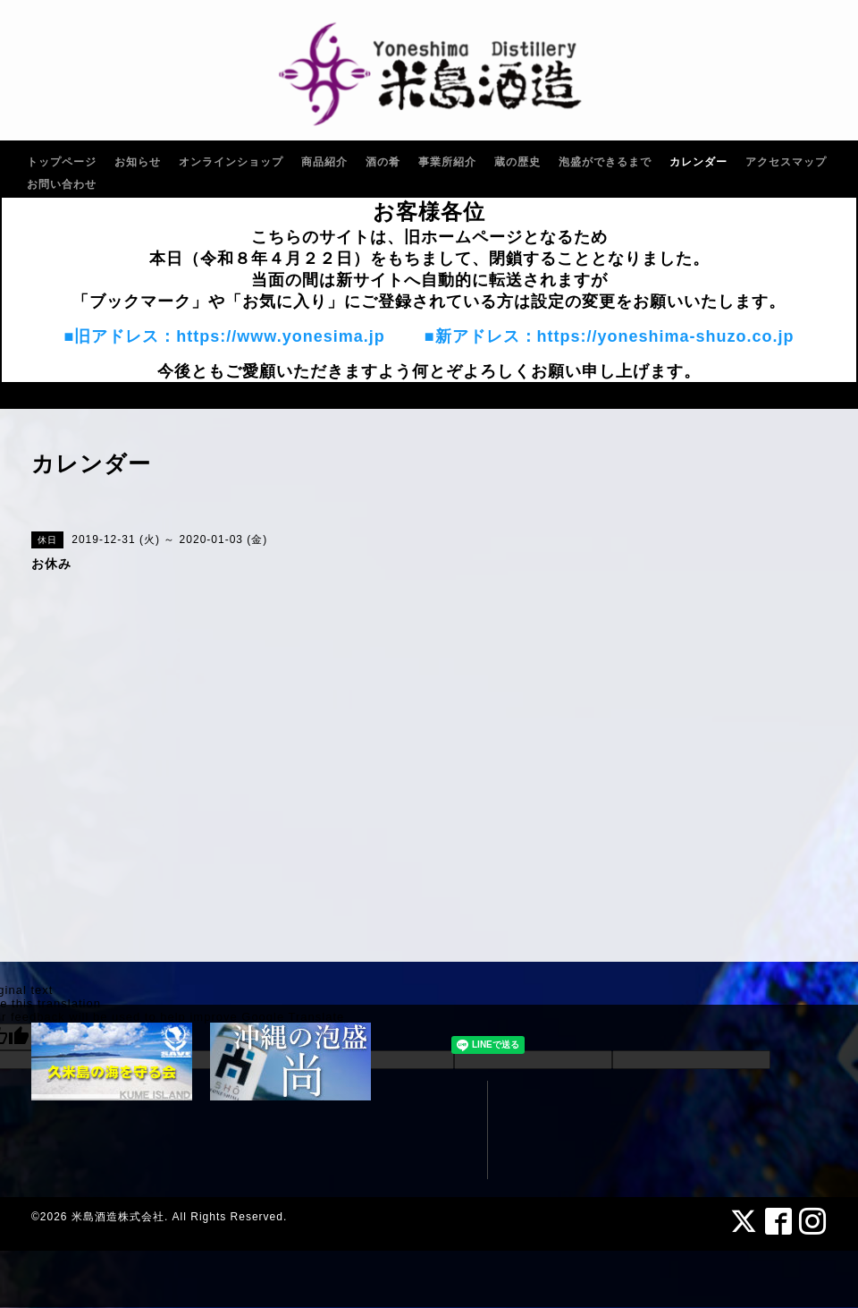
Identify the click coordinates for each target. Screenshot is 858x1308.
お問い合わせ (62, 184)
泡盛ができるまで (605, 162)
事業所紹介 (447, 162)
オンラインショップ (231, 162)
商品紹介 (324, 162)
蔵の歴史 (517, 162)
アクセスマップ (786, 162)
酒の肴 (383, 162)
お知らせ (137, 162)
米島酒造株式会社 (118, 1216)
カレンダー (698, 162)
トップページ (62, 162)
